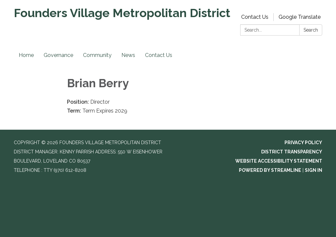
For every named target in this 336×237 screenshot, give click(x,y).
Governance (58, 55)
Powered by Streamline (270, 170)
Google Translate (300, 17)
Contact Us (254, 17)
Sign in (313, 170)
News (128, 55)
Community (97, 55)
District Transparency (291, 151)
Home (26, 55)
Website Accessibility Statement (278, 161)
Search (311, 30)
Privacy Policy (303, 142)
